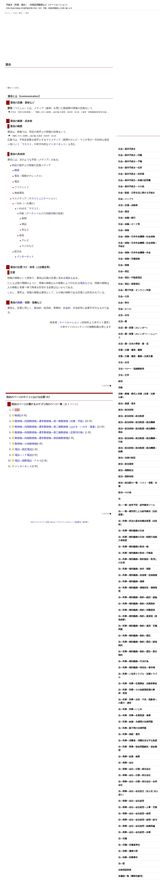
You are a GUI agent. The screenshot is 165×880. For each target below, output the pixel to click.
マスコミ (27, 144)
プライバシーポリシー (65, 522)
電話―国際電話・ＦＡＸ (28, 460)
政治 (36, 308)
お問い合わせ (50, 522)
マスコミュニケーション (42, 198)
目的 (19, 302)
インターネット (57, 144)
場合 (68, 278)
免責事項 (78, 522)
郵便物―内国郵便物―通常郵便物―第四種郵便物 (41, 438)
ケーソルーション (69, 322)
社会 (65, 308)
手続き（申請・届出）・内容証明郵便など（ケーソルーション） (37, 5)
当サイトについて (37, 522)
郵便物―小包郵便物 (26, 443)
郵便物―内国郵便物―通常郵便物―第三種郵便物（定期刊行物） (50, 432)
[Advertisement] (59, 39)
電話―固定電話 (23, 449)
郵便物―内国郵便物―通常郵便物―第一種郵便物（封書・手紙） (50, 421)
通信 (9, 88)
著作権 (85, 522)
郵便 (16, 170)
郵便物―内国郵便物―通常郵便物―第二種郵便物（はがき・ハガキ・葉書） (56, 426)
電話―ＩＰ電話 (23, 455)
